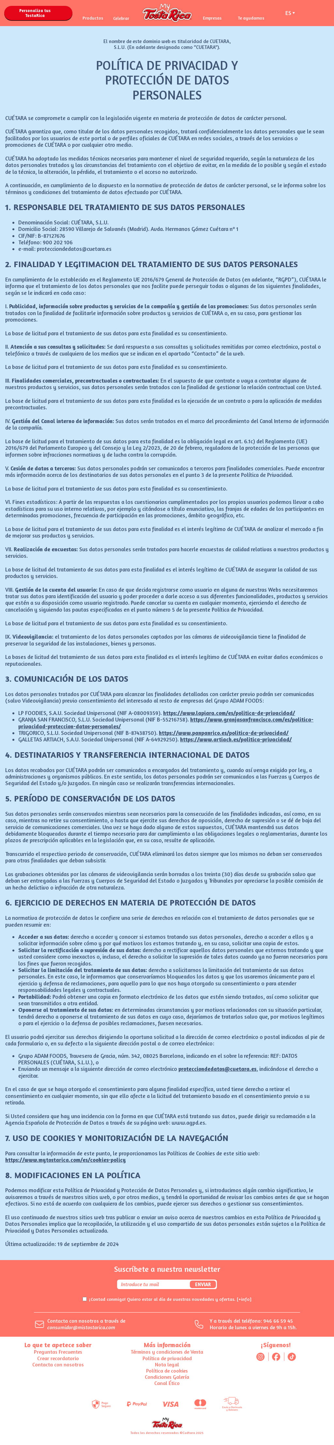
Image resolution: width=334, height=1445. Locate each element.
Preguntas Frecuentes (58, 1351)
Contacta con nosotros (58, 1364)
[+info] (244, 1299)
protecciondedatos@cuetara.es (217, 1068)
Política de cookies (167, 1370)
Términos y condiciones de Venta (167, 1351)
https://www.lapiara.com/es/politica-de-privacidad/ (229, 712)
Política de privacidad (167, 1358)
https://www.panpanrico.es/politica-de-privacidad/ (224, 732)
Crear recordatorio (58, 1358)
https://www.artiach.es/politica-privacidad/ (236, 739)
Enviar (203, 1284)
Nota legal (167, 1364)
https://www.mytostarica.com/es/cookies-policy (65, 1159)
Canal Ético (167, 1383)
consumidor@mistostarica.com (81, 1327)
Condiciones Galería (167, 1377)
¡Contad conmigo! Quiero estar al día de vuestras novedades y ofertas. (170, 1299)
